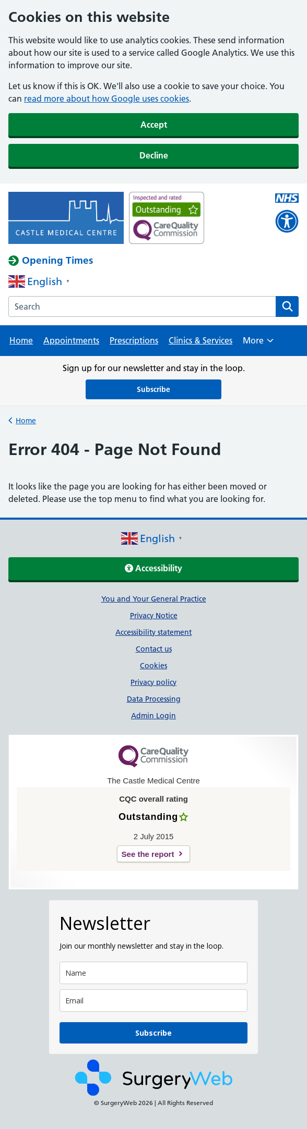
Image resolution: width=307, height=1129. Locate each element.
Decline (153, 155)
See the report (148, 854)
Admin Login (153, 715)
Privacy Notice (154, 615)
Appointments (71, 340)
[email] (153, 1000)
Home (21, 340)
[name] (153, 973)
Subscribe (153, 389)
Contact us (154, 649)
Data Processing (154, 699)
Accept (153, 124)
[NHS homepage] (66, 219)
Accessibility (153, 568)
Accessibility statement (153, 632)
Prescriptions (134, 340)
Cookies (153, 665)
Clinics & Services (200, 340)
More (258, 343)
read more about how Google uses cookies (106, 98)
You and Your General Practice (153, 599)
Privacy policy (153, 682)
